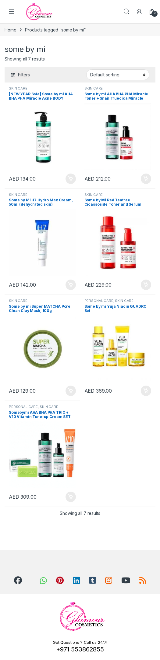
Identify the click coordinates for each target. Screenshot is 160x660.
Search (126, 11)
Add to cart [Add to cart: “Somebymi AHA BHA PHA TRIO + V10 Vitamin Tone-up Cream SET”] (71, 497)
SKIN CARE (18, 88)
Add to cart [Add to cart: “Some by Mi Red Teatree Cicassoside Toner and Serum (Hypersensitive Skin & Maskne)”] (146, 285)
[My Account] (139, 11)
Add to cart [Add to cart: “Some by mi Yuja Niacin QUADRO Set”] (146, 391)
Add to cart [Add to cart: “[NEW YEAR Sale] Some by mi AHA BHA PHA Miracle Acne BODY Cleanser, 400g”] (71, 179)
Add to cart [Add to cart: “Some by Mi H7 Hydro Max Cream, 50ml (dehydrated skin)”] (71, 285)
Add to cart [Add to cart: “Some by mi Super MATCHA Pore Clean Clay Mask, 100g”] (71, 391)
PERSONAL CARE (98, 301)
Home (10, 29)
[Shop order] (117, 74)
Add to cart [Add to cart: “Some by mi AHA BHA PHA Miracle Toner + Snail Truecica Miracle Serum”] (146, 179)
